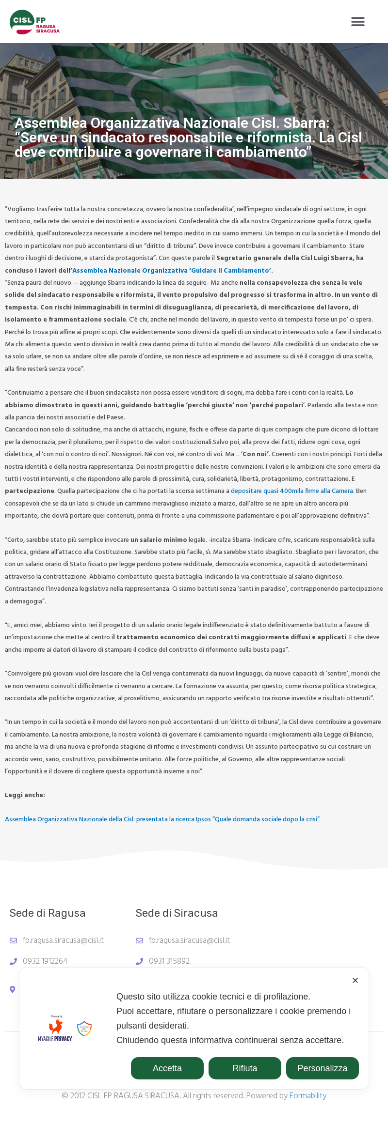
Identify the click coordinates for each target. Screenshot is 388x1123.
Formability (308, 1096)
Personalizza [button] (322, 1068)
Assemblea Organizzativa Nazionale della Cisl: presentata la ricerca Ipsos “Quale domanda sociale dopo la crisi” (162, 820)
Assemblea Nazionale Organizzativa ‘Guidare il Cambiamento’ (171, 271)
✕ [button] (355, 980)
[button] (358, 22)
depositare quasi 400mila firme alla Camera (292, 491)
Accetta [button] (167, 1068)
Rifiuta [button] (244, 1068)
